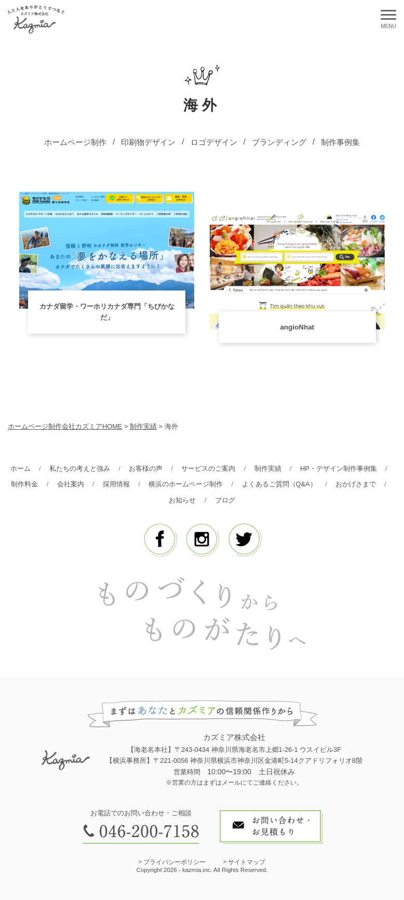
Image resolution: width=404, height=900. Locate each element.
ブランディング (279, 142)
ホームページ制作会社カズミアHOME (65, 426)
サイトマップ (246, 862)
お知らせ (182, 500)
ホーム (20, 468)
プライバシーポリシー (174, 862)
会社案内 (70, 484)
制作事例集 (340, 142)
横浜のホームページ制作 (186, 484)
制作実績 (267, 468)
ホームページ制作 (75, 142)
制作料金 (24, 484)
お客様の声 (146, 468)
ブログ (225, 500)
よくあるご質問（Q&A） (279, 484)
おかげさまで (355, 484)
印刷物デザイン (148, 142)
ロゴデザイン (214, 142)
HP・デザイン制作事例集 (338, 468)
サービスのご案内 (208, 468)
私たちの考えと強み (79, 468)
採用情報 (116, 484)
